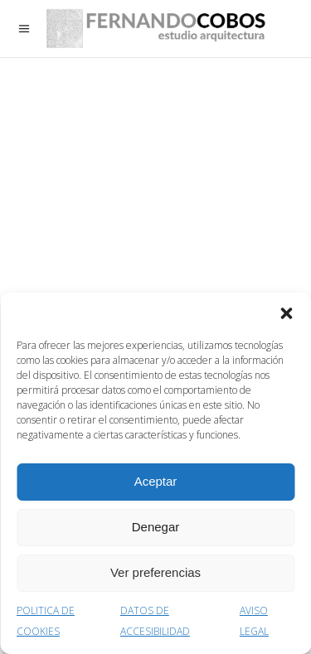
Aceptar (155, 481)
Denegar (156, 527)
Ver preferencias (155, 572)
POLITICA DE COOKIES (46, 620)
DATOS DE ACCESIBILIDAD (155, 620)
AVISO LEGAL (254, 620)
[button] (286, 313)
